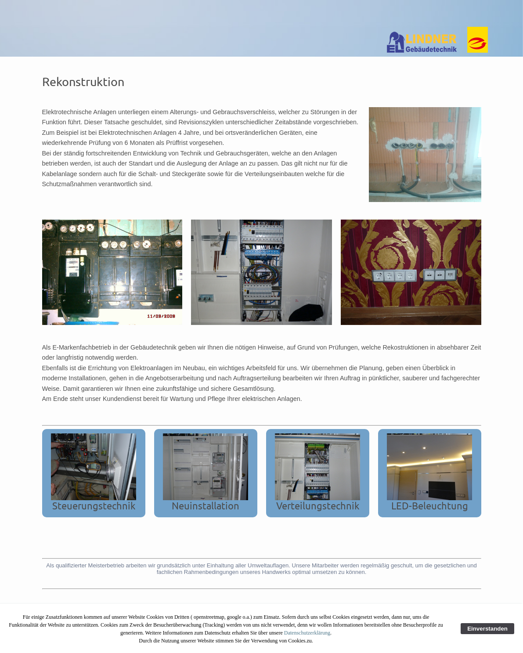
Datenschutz (280, 13)
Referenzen (229, 13)
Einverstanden (487, 628)
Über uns (112, 13)
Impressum (329, 13)
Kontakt (370, 13)
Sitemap (406, 13)
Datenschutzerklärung (307, 633)
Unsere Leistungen (168, 13)
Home (77, 13)
